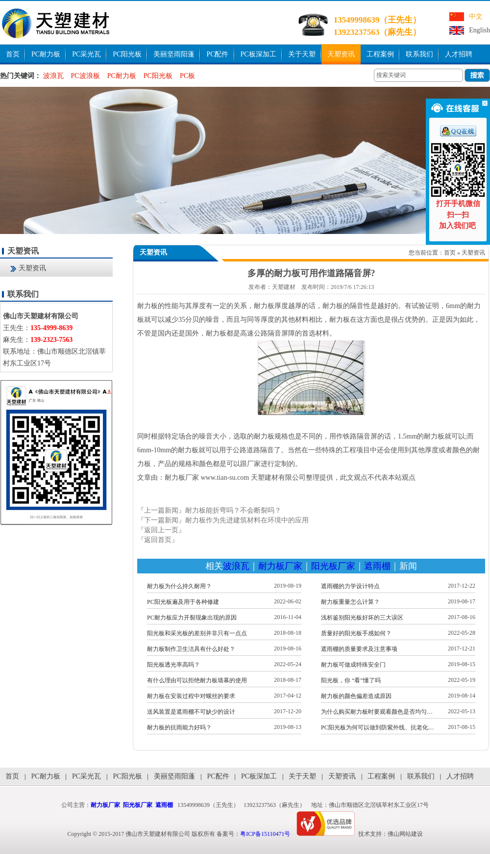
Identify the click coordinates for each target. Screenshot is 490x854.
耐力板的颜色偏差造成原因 (356, 696)
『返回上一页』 (161, 530)
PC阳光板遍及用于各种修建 (183, 601)
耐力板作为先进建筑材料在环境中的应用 (247, 520)
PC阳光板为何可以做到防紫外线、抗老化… (377, 727)
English (479, 30)
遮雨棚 (377, 566)
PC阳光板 (127, 54)
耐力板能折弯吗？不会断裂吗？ (233, 510)
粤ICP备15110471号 (265, 833)
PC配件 (217, 54)
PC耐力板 (45, 54)
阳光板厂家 (333, 566)
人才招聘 (458, 54)
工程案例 (380, 54)
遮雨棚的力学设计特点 (350, 586)
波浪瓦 (53, 75)
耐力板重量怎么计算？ (350, 601)
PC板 (187, 75)
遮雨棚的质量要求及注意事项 (359, 649)
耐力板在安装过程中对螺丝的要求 (191, 696)
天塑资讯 (341, 54)
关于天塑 (302, 54)
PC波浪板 (85, 75)
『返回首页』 (157, 539)
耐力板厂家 (280, 566)
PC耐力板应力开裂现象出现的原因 (192, 617)
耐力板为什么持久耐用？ (179, 586)
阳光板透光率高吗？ (173, 664)
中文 (476, 16)
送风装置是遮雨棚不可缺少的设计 (191, 711)
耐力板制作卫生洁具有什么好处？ (191, 649)
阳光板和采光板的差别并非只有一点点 (197, 633)
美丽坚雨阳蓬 (174, 54)
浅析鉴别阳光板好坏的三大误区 (362, 617)
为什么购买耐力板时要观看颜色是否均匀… (377, 711)
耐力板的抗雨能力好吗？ (179, 727)
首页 (13, 54)
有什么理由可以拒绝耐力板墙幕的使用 (197, 680)
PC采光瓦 (86, 54)
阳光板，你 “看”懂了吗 (351, 680)
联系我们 (419, 54)
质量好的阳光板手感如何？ (356, 633)
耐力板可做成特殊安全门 (353, 664)
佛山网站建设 (405, 833)
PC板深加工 (258, 54)
